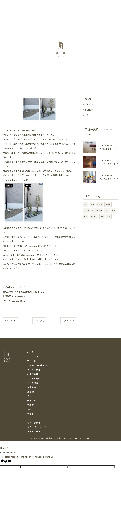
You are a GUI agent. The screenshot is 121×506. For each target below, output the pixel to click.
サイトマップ (33, 432)
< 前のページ (10, 321)
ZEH (107, 210)
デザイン (89, 104)
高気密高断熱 (97, 210)
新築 (92, 204)
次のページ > (68, 321)
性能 (113, 210)
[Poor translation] (7, 462)
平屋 (108, 216)
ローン (86, 210)
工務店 (88, 115)
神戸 (85, 204)
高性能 (88, 98)
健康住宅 (89, 109)
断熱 (85, 216)
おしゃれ (94, 216)
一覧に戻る (39, 321)
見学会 (108, 204)
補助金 (99, 204)
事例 (102, 216)
